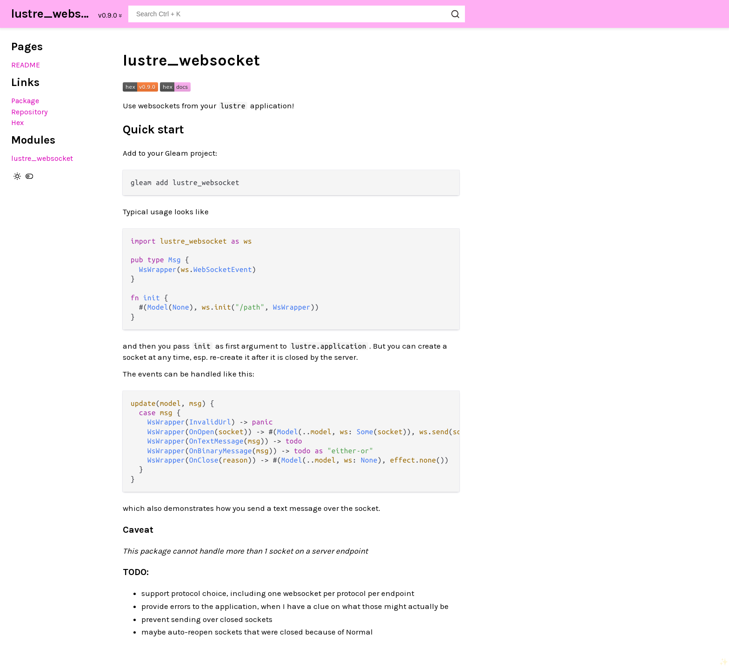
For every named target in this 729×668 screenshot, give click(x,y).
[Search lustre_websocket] (296, 14)
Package (25, 100)
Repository (29, 111)
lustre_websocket (52, 13)
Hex (17, 122)
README (25, 64)
